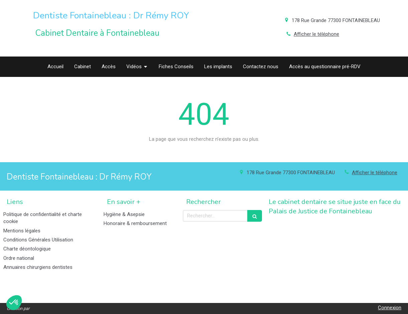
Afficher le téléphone (316, 34)
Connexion (389, 308)
